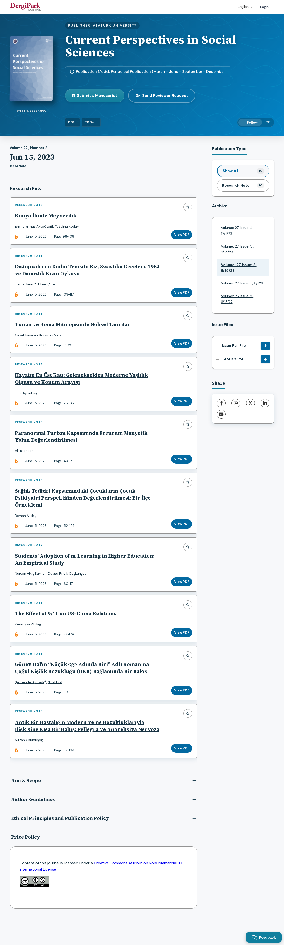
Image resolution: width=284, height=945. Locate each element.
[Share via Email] (221, 414)
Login (264, 7)
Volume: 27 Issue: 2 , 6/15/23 (239, 267)
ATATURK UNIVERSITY (115, 25)
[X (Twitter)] (250, 403)
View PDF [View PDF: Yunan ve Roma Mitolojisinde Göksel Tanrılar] (180, 348)
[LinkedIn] (265, 403)
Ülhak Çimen (49, 287)
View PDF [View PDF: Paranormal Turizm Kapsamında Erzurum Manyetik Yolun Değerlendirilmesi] (180, 468)
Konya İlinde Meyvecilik (47, 216)
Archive (220, 205)
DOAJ (72, 122)
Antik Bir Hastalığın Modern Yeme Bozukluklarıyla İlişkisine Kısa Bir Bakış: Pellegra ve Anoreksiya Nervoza (80, 747)
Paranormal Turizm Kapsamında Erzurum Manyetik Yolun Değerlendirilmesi (82, 445)
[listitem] (243, 171)
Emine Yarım (25, 287)
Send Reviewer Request (161, 95)
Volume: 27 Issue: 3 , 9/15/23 (237, 249)
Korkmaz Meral (51, 340)
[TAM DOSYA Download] (265, 359)
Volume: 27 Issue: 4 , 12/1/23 (237, 230)
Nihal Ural (56, 699)
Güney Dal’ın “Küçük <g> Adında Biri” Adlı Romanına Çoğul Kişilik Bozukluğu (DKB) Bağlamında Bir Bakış (83, 684)
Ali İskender (25, 460)
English (244, 7)
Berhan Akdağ (27, 526)
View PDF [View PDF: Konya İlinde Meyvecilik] (180, 236)
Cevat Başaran (27, 340)
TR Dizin (91, 122)
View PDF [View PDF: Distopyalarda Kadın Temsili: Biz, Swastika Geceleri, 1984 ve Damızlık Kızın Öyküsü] (180, 295)
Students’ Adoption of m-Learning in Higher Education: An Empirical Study (86, 572)
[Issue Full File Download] (265, 346)
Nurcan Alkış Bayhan (31, 586)
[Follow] (250, 122)
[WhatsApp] (235, 403)
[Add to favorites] (187, 208)
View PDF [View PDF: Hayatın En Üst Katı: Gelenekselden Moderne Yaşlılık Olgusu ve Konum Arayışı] (180, 408)
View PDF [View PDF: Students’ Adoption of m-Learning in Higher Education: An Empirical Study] (180, 595)
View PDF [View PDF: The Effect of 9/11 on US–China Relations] (180, 647)
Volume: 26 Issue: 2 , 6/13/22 (237, 299)
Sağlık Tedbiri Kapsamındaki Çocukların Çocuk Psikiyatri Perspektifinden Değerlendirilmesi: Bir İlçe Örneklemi (84, 508)
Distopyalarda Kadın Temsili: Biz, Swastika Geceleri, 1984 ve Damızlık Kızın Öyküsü (82, 273)
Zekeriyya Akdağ (29, 639)
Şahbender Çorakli (30, 699)
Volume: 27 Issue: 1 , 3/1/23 (242, 283)
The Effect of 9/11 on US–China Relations (66, 628)
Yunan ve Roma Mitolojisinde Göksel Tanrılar (73, 329)
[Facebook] (221, 403)
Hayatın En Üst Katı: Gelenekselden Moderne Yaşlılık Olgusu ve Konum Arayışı (82, 386)
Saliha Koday (70, 228)
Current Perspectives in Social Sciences (150, 46)
